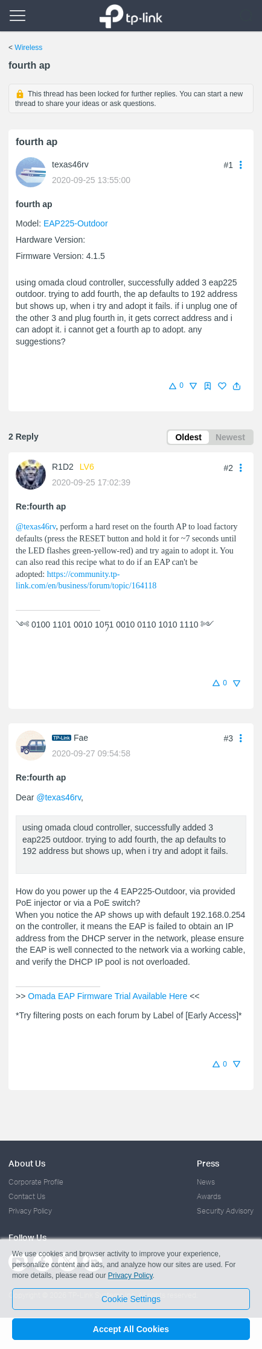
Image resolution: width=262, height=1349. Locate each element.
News (206, 1181)
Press (208, 1163)
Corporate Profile (35, 1181)
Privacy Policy (30, 1210)
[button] (236, 386)
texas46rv (70, 164)
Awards (209, 1196)
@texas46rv (36, 526)
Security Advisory (225, 1210)
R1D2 (63, 467)
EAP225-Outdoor (75, 223)
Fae (81, 738)
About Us (26, 1163)
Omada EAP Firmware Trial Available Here (107, 996)
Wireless (28, 47)
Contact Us (26, 1196)
